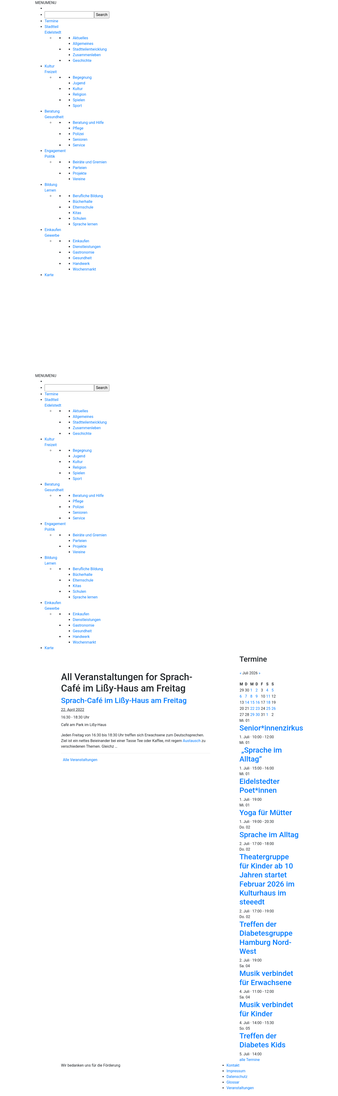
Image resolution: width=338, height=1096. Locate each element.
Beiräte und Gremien (90, 162)
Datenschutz (237, 1076)
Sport (77, 105)
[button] (45, 2)
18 (268, 702)
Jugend (79, 83)
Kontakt (233, 1065)
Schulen (79, 218)
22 (252, 708)
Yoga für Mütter (265, 812)
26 (274, 708)
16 (258, 702)
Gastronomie (83, 252)
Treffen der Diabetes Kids (262, 1040)
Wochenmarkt (84, 269)
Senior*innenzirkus (271, 727)
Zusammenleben (87, 55)
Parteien (80, 167)
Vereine (79, 179)
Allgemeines (83, 43)
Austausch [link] (192, 741)
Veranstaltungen (240, 1088)
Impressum (236, 1071)
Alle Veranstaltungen (80, 760)
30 (258, 714)
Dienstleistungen (87, 246)
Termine (51, 21)
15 (252, 702)
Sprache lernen (85, 224)
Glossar (233, 1082)
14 (247, 702)
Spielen (79, 100)
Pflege (78, 128)
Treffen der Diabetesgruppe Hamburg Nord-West (265, 938)
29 (252, 714)
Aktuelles (80, 38)
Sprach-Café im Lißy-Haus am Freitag (124, 700)
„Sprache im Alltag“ (260, 754)
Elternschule (83, 207)
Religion (79, 94)
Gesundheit (82, 258)
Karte (49, 275)
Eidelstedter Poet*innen (259, 786)
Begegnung (82, 77)
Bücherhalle (82, 201)
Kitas (77, 213)
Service (79, 145)
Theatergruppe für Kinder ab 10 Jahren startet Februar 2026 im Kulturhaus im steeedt (267, 879)
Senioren (80, 139)
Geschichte (82, 60)
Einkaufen (81, 241)
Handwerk (81, 263)
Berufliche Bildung (88, 196)
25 (268, 708)
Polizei (78, 134)
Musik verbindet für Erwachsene (266, 978)
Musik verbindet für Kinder (266, 1009)
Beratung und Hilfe (88, 122)
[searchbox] (69, 14)
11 (268, 696)
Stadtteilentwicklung (90, 49)
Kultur (78, 88)
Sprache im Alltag (269, 834)
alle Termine (249, 1059)
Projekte (80, 173)
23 (258, 708)
